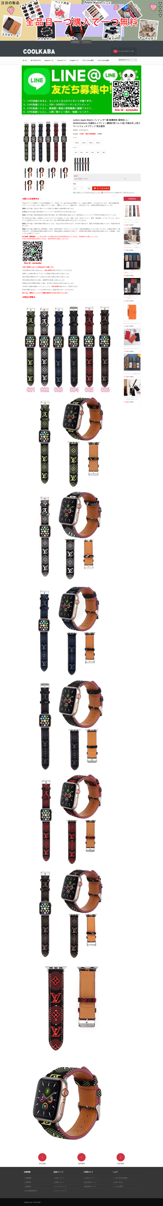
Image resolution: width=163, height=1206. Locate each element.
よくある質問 (118, 1186)
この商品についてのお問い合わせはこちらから (88, 192)
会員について (59, 1178)
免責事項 (27, 1186)
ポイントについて (60, 1191)
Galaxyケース (61, 60)
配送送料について (90, 1186)
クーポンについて (60, 1186)
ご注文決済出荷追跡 (120, 1178)
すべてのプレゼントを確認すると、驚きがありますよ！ (119, 192)
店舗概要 (27, 1178)
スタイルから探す (103, 60)
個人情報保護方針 (30, 1191)
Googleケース (74, 60)
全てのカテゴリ (36, 60)
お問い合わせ (118, 1182)
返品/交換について (90, 1182)
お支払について (89, 1178)
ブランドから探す (88, 60)
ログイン (86, 42)
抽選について (59, 1182)
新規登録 (75, 42)
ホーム (25, 60)
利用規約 (27, 1182)
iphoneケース (49, 60)
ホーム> (27, 115)
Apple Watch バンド (35, 115)
